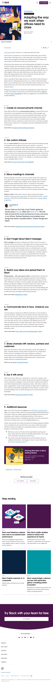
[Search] (37, 3)
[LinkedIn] (19, 637)
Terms (7, 675)
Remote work (17, 469)
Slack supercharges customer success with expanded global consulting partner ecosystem (39, 581)
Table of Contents (6, 42)
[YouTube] (30, 637)
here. (33, 436)
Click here (7, 52)
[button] (26, 633)
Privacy (2, 675)
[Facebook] (25, 637)
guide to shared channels (20, 362)
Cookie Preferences (14, 675)
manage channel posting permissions (23, 128)
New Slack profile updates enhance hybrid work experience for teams (37, 534)
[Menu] (50, 2)
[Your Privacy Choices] (27, 675)
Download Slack (5, 672)
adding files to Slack (21, 294)
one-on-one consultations (14, 93)
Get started (43, 2)
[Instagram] (22, 637)
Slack (14, 196)
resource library (8, 86)
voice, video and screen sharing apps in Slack (29, 331)
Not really (33, 481)
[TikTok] (33, 637)
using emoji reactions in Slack (24, 394)
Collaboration (28, 11)
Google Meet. (23, 196)
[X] (28, 637)
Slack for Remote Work (40, 410)
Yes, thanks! (20, 481)
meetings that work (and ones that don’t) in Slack (29, 226)
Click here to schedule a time (16, 442)
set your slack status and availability (23, 162)
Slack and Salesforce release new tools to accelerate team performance (13, 534)
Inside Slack (9, 469)
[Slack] (5, 2)
